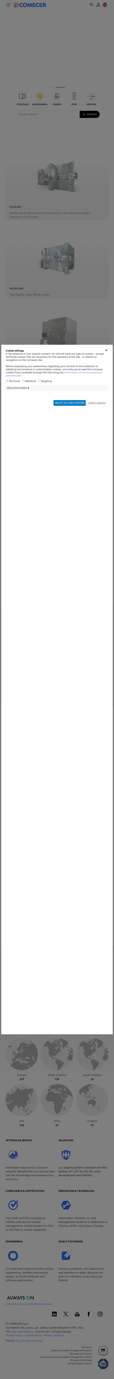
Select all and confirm (69, 403)
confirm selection (97, 403)
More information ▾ (18, 387)
